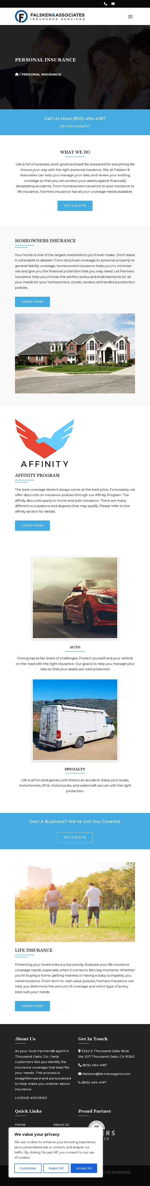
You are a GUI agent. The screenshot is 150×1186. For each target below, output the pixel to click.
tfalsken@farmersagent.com (104, 1074)
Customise (28, 1168)
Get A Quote (75, 206)
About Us (61, 1124)
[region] (56, 1152)
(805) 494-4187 (92, 1065)
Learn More (32, 302)
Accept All (84, 1168)
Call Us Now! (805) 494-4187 (75, 118)
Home (20, 1124)
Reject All (56, 1168)
